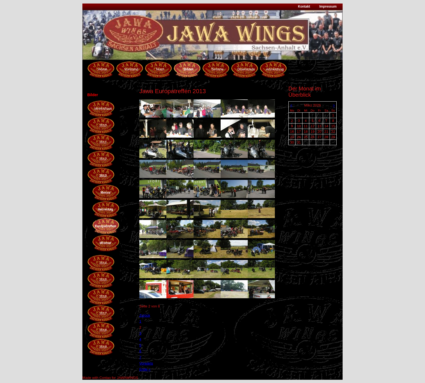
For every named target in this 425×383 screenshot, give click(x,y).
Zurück (144, 315)
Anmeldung (275, 69)
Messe (106, 192)
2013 (103, 176)
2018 (103, 330)
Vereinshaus (103, 109)
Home (102, 69)
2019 (103, 347)
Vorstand (131, 69)
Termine (217, 69)
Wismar (105, 243)
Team (160, 69)
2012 (103, 159)
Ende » (144, 369)
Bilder (189, 69)
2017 (103, 313)
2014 (103, 263)
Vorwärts (146, 363)
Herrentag (105, 209)
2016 (103, 296)
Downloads (246, 69)
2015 (103, 280)
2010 (103, 125)
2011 (103, 142)
